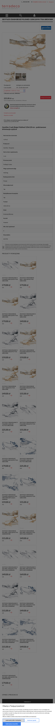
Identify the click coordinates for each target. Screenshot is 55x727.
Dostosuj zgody (31, 720)
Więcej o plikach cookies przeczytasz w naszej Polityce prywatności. (19, 716)
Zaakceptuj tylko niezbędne (13, 720)
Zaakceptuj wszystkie (12, 724)
